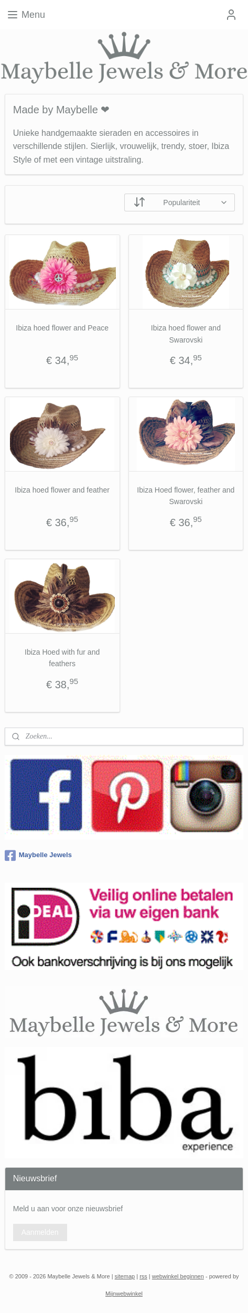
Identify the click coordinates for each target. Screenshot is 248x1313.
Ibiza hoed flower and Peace (62, 328)
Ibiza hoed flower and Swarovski (186, 334)
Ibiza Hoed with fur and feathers (62, 657)
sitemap (125, 1276)
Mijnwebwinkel (124, 1293)
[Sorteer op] (180, 202)
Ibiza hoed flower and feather (62, 490)
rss (143, 1276)
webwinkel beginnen (178, 1276)
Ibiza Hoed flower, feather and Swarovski (185, 496)
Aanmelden (40, 1232)
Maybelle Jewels (38, 855)
